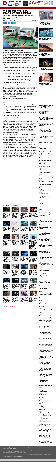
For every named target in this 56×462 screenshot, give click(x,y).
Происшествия (19, 7)
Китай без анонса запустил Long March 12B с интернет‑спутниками (46, 251)
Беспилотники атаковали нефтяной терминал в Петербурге (45, 202)
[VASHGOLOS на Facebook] (9, 5)
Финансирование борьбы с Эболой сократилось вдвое (46, 316)
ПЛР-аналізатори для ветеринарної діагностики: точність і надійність (46, 165)
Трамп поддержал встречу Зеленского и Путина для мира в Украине (46, 106)
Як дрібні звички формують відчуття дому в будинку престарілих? (46, 245)
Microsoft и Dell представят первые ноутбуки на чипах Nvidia (46, 275)
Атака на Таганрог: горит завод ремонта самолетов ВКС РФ (45, 402)
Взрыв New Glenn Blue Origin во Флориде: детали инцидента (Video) (46, 328)
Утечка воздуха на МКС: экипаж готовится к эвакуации (45, 40)
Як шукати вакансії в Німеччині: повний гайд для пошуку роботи (46, 136)
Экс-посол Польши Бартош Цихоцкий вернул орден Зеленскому (46, 214)
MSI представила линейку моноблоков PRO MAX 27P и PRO (46, 346)
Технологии (26, 7)
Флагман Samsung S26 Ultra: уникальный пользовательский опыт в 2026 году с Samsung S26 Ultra (45, 23)
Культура (35, 7)
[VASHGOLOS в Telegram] (13, 5)
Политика (8, 7)
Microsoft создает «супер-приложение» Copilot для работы (46, 322)
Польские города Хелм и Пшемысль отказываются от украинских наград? (46, 159)
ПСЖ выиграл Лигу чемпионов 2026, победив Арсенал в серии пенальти (45, 293)
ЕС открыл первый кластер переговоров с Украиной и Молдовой (46, 124)
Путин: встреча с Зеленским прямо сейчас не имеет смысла (46, 70)
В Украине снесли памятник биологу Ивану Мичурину (46, 141)
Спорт (45, 7)
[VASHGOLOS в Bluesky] (18, 5)
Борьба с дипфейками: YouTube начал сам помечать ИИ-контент (45, 364)
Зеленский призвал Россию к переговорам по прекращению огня (46, 112)
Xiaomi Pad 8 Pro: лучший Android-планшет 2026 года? (45, 311)
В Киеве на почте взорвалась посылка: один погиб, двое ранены (46, 118)
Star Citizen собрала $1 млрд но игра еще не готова (46, 442)
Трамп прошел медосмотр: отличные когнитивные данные (46, 299)
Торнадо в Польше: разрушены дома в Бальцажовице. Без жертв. (46, 263)
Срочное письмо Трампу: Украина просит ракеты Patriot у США (45, 370)
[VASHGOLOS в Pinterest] (16, 5)
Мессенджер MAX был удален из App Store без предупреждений (45, 147)
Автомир (31, 7)
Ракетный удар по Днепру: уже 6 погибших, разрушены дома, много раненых (46, 226)
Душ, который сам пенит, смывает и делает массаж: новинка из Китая (46, 287)
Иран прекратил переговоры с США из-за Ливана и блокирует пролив (46, 220)
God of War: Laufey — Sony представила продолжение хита (46, 153)
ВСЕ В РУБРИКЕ (10, 306)
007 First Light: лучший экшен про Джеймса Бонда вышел (46, 396)
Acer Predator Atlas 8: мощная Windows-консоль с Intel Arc (46, 334)
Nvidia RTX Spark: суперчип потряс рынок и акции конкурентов (46, 233)
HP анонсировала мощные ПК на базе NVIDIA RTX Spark (45, 208)
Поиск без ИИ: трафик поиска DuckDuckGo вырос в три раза (46, 305)
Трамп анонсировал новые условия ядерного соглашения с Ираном (45, 281)
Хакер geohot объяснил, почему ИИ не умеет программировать (45, 390)
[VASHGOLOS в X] (11, 5)
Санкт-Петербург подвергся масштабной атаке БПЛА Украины (45, 55)
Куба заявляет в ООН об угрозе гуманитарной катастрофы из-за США (45, 414)
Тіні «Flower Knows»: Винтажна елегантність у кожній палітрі (45, 85)
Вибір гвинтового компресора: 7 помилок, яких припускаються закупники (45, 195)
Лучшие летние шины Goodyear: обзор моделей (45, 425)
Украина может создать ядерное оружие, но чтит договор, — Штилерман (45, 130)
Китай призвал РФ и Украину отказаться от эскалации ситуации (45, 420)
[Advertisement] (20, 194)
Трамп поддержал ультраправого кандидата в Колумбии (46, 189)
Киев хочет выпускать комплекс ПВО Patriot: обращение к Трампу (45, 269)
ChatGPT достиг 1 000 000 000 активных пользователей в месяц (46, 183)
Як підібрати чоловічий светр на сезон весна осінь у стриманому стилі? (46, 340)
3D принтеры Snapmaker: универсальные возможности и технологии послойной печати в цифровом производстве (46, 383)
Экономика (13, 7)
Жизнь (41, 7)
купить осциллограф (31, 87)
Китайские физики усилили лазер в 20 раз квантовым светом (46, 257)
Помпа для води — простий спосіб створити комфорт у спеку (46, 177)
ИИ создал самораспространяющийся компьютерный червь (46, 171)
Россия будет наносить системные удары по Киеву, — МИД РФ (45, 437)
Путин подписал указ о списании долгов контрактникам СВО (45, 431)
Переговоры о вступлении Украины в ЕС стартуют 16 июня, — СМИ (46, 376)
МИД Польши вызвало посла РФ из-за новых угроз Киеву (45, 408)
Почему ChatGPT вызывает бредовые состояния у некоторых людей (46, 352)
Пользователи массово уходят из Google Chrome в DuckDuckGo (46, 358)
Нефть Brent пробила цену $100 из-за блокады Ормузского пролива (46, 239)
